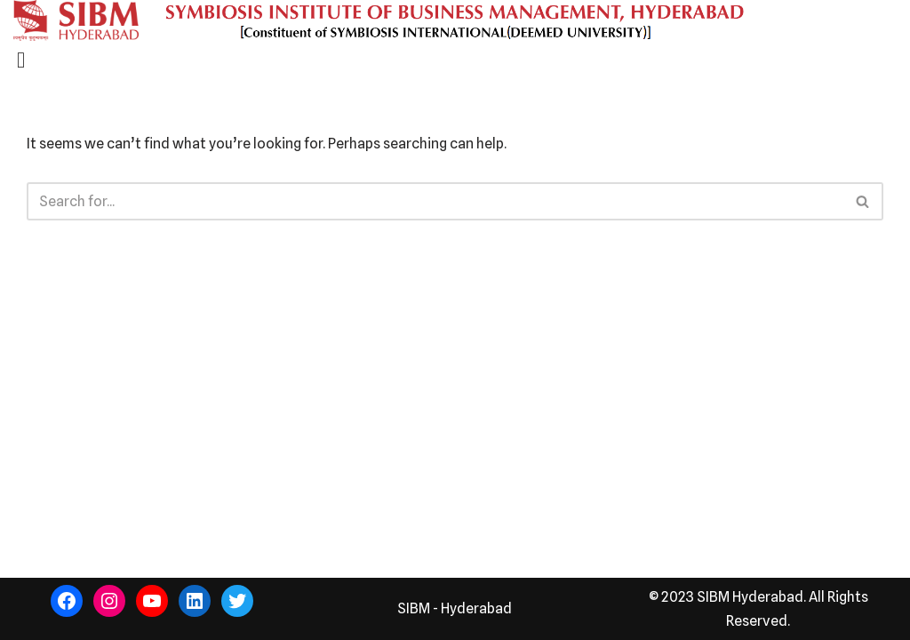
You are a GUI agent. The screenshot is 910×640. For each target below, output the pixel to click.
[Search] (435, 201)
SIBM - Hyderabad (454, 608)
